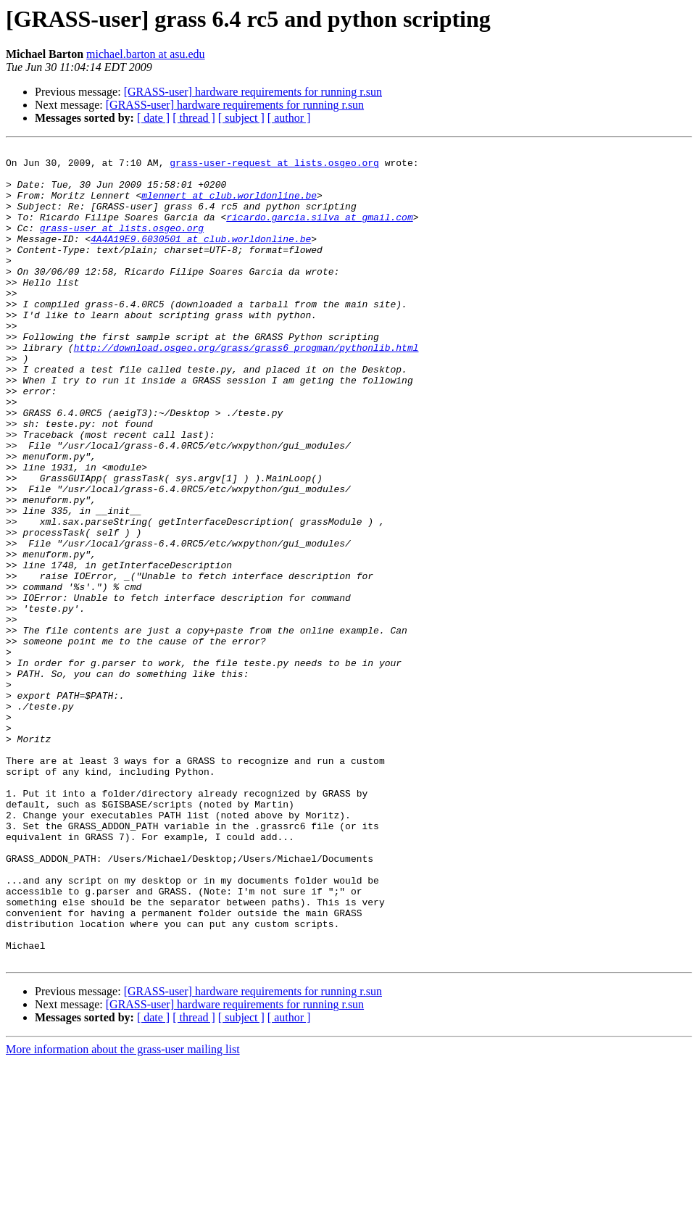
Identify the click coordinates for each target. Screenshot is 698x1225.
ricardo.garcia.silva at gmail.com (319, 231)
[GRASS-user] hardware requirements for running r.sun (253, 92)
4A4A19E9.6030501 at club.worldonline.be (201, 258)
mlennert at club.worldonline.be (229, 205)
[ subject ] (241, 118)
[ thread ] (194, 118)
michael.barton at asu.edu (145, 54)
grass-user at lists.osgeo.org (122, 245)
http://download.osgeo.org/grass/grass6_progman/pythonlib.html (246, 388)
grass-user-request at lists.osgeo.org (274, 166)
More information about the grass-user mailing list (123, 1212)
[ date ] (153, 118)
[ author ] (289, 118)
